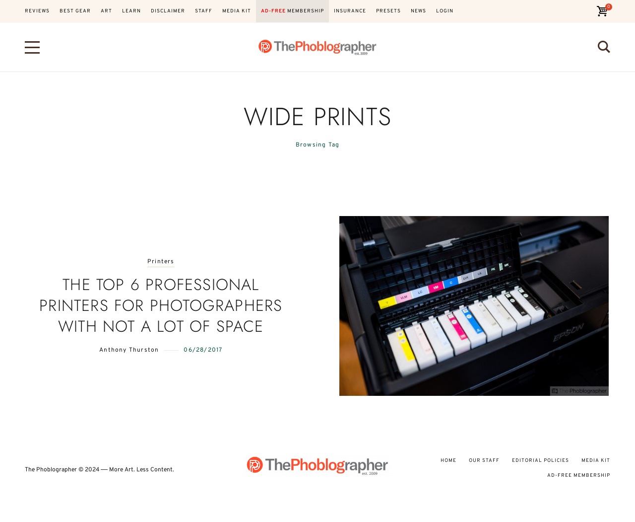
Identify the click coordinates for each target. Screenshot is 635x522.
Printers (161, 262)
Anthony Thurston (129, 350)
